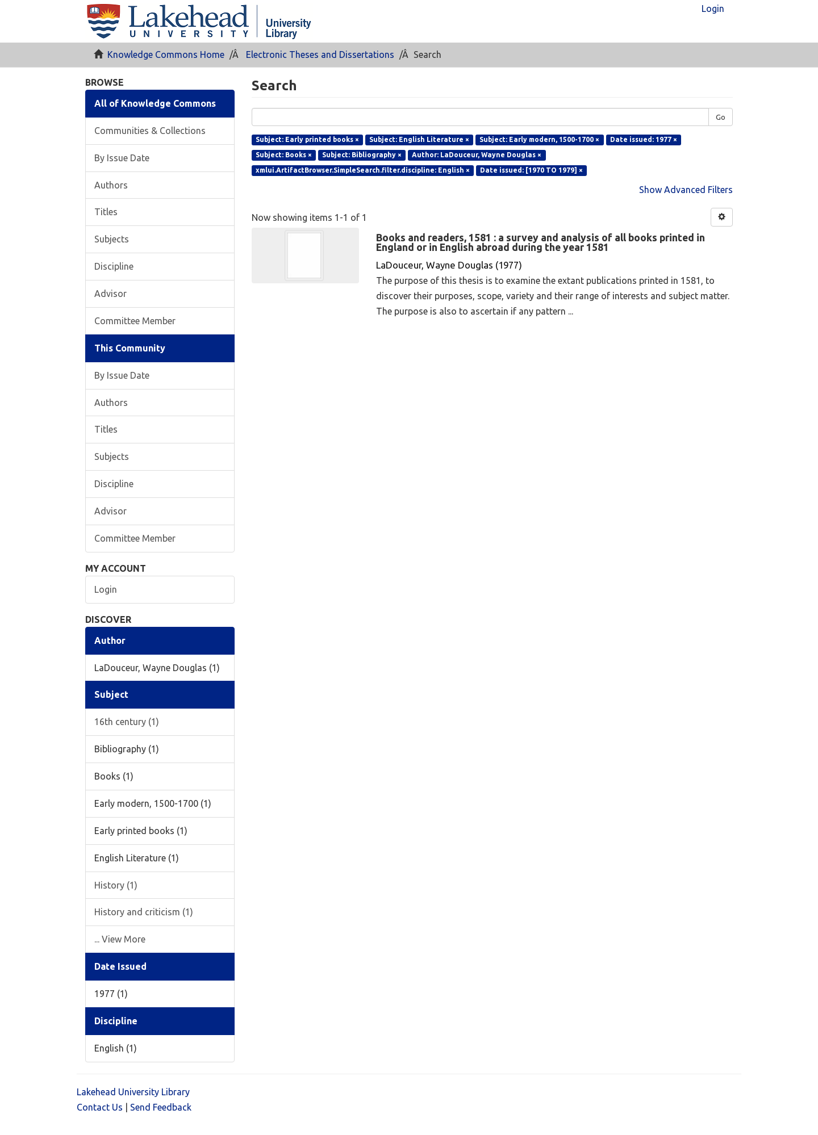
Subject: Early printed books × (307, 139)
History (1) (115, 885)
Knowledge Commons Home (165, 54)
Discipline (113, 266)
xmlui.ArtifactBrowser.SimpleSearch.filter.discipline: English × (363, 170)
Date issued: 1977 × (643, 139)
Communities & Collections (150, 130)
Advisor (110, 293)
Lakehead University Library (133, 1092)
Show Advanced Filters (686, 190)
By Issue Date (121, 158)
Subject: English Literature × (419, 139)
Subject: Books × (284, 154)
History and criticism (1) (143, 912)
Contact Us (100, 1107)
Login (105, 589)
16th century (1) (126, 722)
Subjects (111, 239)
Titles (106, 212)
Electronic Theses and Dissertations (320, 54)
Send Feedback (160, 1107)
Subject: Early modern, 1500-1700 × (539, 139)
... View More (119, 939)
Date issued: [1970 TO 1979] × (531, 170)
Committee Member (135, 321)
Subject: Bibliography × (362, 154)
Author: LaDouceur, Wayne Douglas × (476, 154)
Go (720, 117)
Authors (111, 185)
